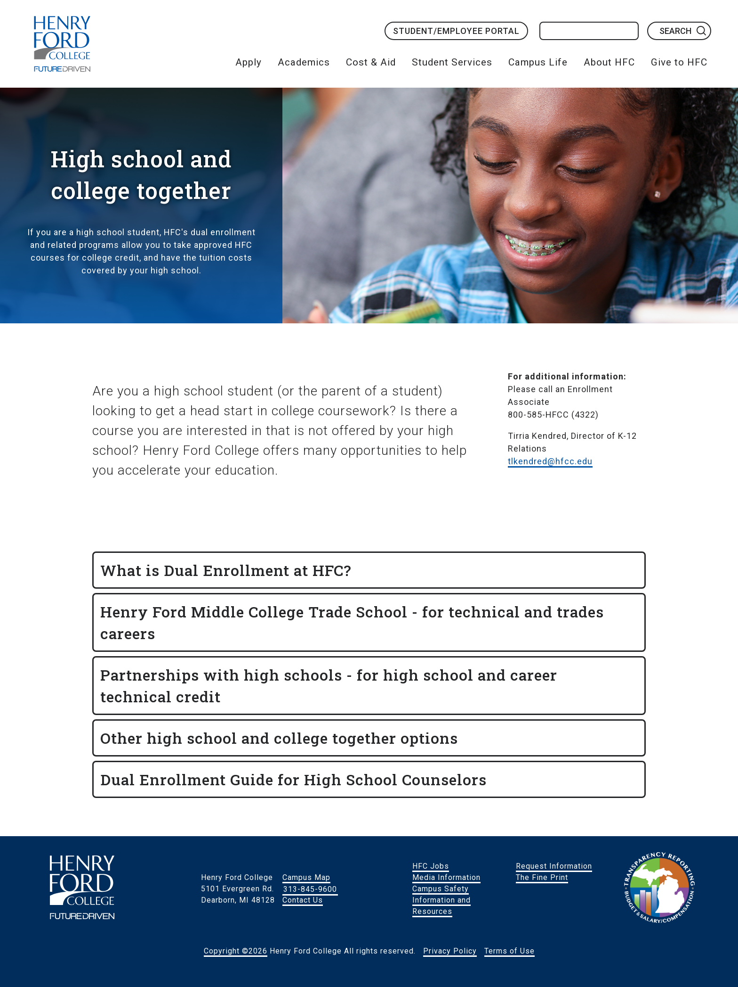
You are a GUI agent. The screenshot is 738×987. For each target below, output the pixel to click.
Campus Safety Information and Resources (441, 900)
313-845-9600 (310, 888)
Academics (304, 62)
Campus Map (306, 877)
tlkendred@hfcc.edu (550, 461)
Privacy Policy (450, 950)
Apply (248, 62)
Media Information (446, 877)
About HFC (609, 62)
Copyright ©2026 (235, 950)
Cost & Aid (371, 62)
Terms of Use (509, 950)
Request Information (554, 866)
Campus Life (538, 62)
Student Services (452, 62)
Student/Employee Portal (456, 31)
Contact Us (302, 900)
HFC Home (62, 43)
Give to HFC (679, 62)
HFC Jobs (430, 866)
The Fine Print (542, 877)
